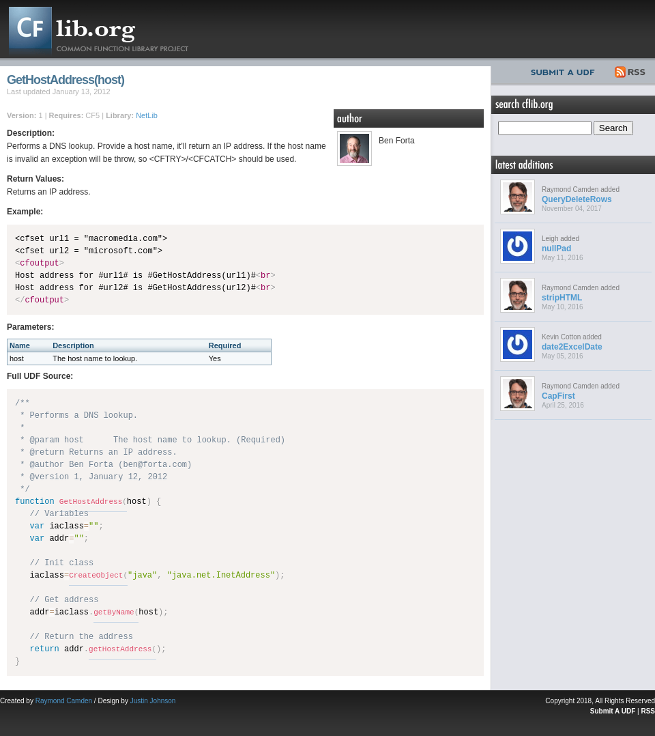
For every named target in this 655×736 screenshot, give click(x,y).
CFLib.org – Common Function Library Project (109, 29)
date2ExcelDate (572, 347)
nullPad (556, 248)
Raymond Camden (63, 701)
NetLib (147, 115)
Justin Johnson (153, 701)
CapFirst (558, 396)
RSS (631, 70)
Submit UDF (566, 70)
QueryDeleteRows (577, 199)
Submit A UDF (612, 711)
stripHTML (562, 297)
